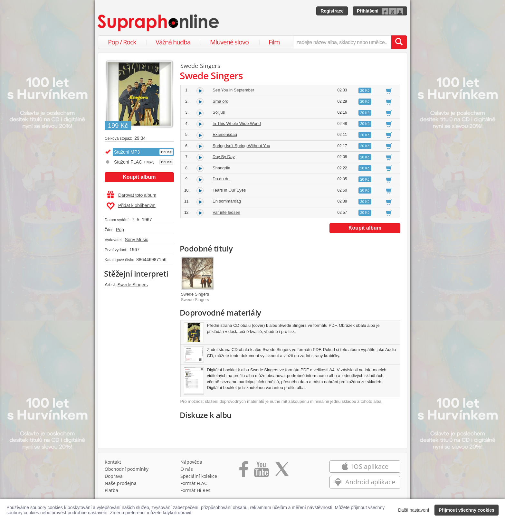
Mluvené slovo (229, 42)
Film (274, 42)
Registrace (332, 11)
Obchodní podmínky (126, 469)
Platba (111, 490)
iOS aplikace (364, 466)
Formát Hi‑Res (195, 490)
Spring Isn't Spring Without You (241, 145)
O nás (186, 469)
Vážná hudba (173, 42)
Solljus (219, 112)
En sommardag (227, 201)
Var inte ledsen (226, 212)
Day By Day (224, 156)
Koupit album (139, 177)
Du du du (221, 178)
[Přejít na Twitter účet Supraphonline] (282, 471)
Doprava (114, 476)
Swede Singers (133, 284)
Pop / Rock (122, 42)
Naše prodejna (121, 483)
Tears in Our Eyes (229, 190)
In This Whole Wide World (237, 123)
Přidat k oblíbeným (131, 206)
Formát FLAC (193, 483)
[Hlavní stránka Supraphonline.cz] (159, 22)
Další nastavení (413, 510)
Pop (120, 229)
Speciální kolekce (198, 476)
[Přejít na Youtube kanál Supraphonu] (261, 471)
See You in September (233, 90)
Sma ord (220, 101)
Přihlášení (367, 11)
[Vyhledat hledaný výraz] (399, 42)
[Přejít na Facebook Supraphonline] (244, 471)
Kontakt (113, 462)
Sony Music (136, 239)
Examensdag (225, 134)
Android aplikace (364, 482)
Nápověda (191, 462)
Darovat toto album (131, 195)
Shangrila (221, 168)
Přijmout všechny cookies (466, 510)
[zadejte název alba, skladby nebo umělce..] (342, 42)
